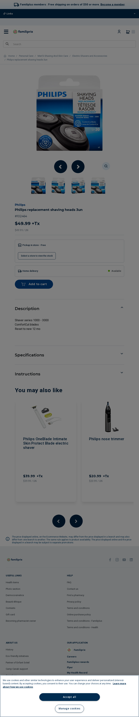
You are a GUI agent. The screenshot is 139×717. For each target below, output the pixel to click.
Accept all (69, 697)
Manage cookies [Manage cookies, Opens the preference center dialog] (69, 708)
